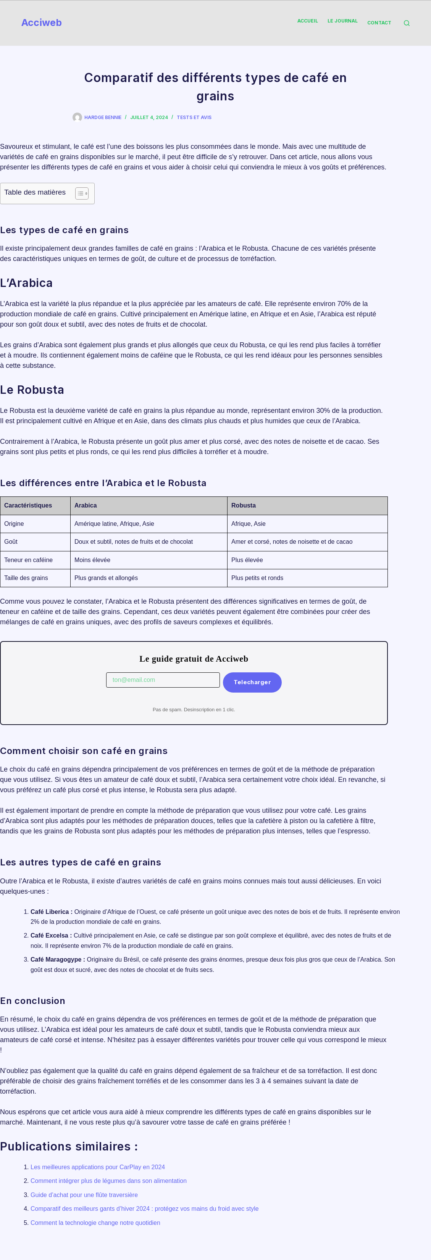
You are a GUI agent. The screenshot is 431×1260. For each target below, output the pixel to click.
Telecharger (252, 682)
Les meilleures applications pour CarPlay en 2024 (98, 1167)
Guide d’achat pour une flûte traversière (84, 1195)
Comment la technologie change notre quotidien (95, 1223)
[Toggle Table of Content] (78, 193)
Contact (379, 23)
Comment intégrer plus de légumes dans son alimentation (109, 1181)
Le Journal (343, 21)
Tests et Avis (194, 117)
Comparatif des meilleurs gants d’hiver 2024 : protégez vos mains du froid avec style (145, 1208)
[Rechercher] (407, 23)
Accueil (307, 21)
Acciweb (41, 22)
